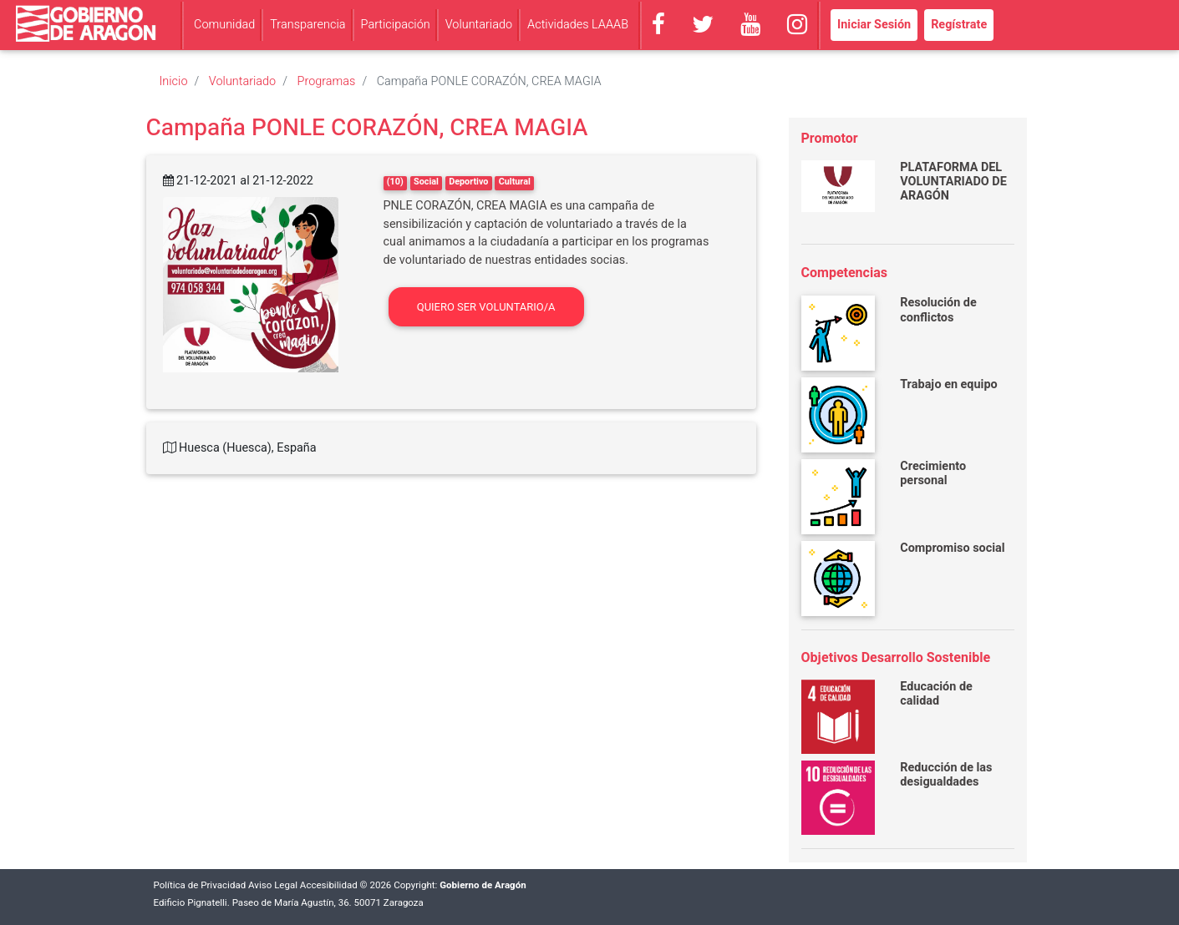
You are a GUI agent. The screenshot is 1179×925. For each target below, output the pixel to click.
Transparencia (307, 24)
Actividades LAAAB (577, 24)
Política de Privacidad (200, 885)
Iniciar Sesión (874, 24)
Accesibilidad (329, 885)
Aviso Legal (272, 885)
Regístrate (959, 24)
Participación (395, 24)
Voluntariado (478, 24)
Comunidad (224, 24)
